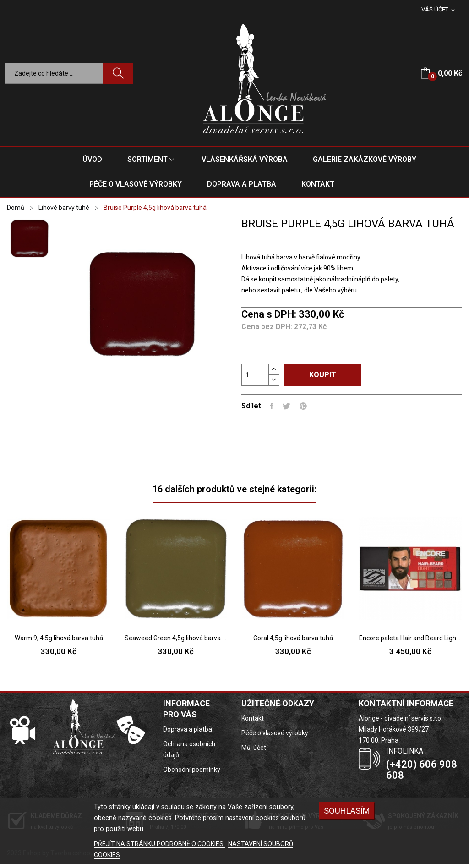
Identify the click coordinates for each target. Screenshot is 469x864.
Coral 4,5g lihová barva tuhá (293, 638)
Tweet (286, 406)
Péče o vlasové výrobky (274, 733)
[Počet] (255, 375)
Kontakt (252, 718)
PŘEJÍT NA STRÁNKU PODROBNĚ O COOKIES (159, 843)
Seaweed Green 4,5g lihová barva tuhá (176, 638)
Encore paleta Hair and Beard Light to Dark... (410, 638)
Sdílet (272, 406)
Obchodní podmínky (191, 769)
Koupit (322, 374)
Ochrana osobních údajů (189, 749)
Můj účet (253, 747)
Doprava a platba (187, 729)
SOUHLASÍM (347, 810)
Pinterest (303, 406)
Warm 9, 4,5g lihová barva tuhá (59, 638)
